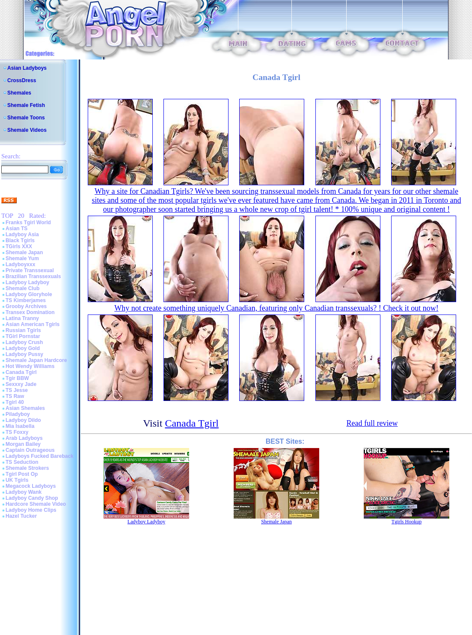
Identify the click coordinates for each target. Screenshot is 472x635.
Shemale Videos (27, 130)
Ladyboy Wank (24, 492)
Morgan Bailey (23, 444)
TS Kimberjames (26, 300)
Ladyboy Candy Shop (32, 498)
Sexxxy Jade (21, 384)
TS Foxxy (17, 432)
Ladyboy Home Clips (31, 510)
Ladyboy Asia (22, 234)
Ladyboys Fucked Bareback (40, 456)
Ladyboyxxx (20, 264)
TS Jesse (17, 390)
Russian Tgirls (23, 330)
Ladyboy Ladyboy (27, 282)
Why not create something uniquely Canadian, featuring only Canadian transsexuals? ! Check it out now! (276, 308)
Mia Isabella (20, 426)
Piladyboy (18, 414)
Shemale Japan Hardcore (36, 360)
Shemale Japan (24, 252)
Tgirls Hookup (407, 522)
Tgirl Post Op (22, 474)
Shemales (19, 93)
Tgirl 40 (15, 402)
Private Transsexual (30, 270)
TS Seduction (22, 462)
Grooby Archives (26, 306)
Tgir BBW (17, 378)
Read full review (372, 423)
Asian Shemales (25, 408)
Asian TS (16, 228)
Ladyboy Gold (23, 348)
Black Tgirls (20, 240)
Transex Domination (30, 312)
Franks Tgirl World (28, 223)
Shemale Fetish (26, 105)
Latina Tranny (22, 318)
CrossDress (21, 80)
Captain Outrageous (30, 450)
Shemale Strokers (27, 468)
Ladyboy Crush (24, 342)
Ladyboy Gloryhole (29, 294)
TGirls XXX (19, 246)
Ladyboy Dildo (23, 420)
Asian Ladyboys (27, 68)
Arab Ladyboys (24, 438)
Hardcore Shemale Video (36, 504)
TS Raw (15, 396)
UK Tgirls (17, 480)
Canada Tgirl (21, 372)
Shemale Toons (26, 118)
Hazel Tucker (21, 516)
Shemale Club (22, 288)
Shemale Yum (22, 258)
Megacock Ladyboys (31, 486)
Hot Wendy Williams (30, 366)
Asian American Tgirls (32, 324)
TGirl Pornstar (23, 336)
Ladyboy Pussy (24, 354)
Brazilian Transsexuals (33, 276)
